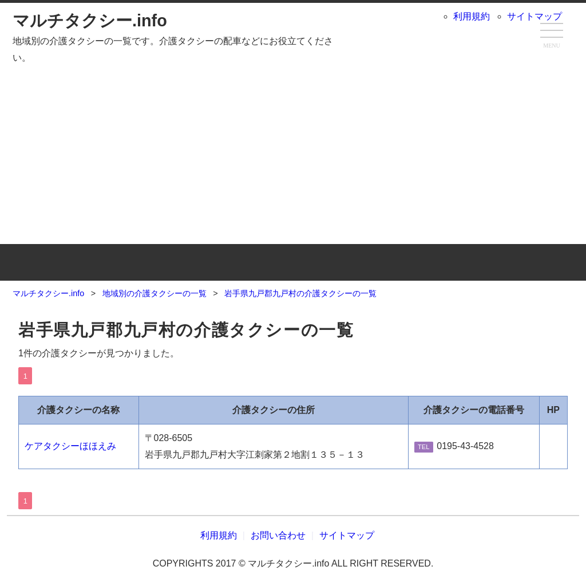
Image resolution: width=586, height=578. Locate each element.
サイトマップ (534, 16)
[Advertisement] (293, 152)
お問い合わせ (479, 262)
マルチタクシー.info (90, 20)
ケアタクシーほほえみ (70, 446)
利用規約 (471, 16)
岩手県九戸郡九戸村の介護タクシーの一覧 (186, 330)
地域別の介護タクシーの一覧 (293, 262)
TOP (106, 262)
